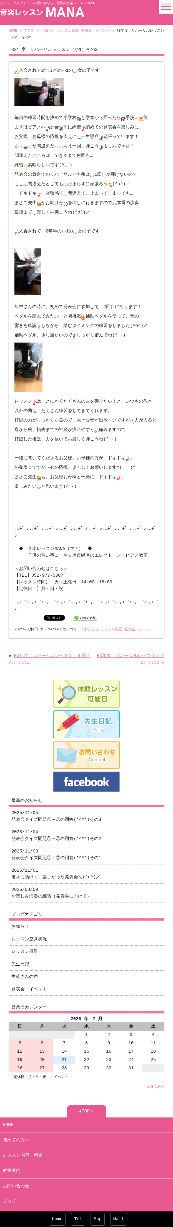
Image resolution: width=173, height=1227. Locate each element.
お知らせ (48, 30)
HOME (13, 30)
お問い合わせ (16, 1172)
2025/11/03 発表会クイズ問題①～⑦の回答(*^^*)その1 (56, 840)
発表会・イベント (95, 30)
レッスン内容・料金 (23, 1142)
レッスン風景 (68, 30)
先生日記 (20, 950)
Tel (78, 1219)
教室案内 (12, 1157)
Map (98, 1219)
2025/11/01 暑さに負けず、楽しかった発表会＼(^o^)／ (55, 860)
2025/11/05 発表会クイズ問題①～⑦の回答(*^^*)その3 (56, 802)
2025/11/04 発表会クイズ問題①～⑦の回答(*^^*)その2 (56, 821)
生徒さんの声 (24, 963)
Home (57, 1219)
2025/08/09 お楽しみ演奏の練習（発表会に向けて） (51, 879)
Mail (118, 1219)
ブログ (29, 30)
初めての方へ (16, 1126)
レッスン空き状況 (29, 925)
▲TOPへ (86, 1097)
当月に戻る (155, 1072)
